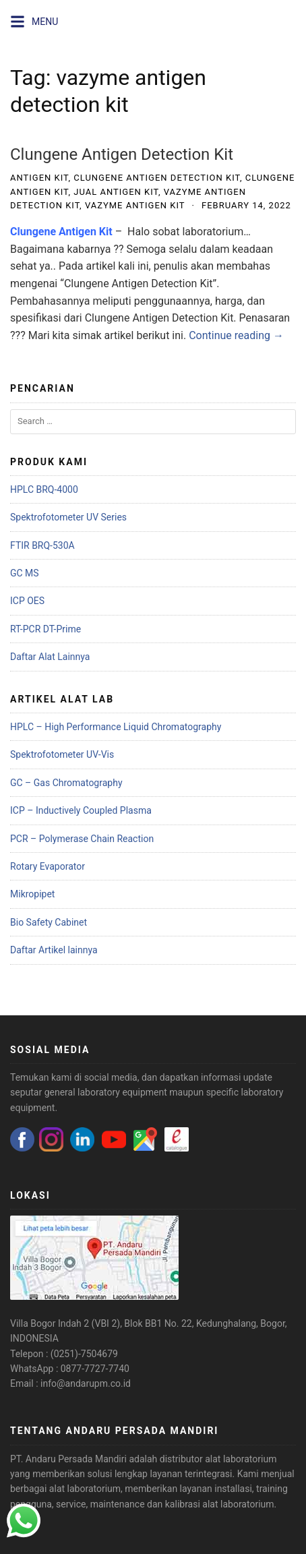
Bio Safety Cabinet (48, 922)
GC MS (24, 573)
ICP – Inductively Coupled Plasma (81, 810)
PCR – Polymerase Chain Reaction (82, 838)
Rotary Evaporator (47, 866)
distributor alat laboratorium (218, 1459)
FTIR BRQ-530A (42, 545)
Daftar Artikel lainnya (54, 950)
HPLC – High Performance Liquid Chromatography (115, 726)
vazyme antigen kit (135, 205)
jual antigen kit (115, 192)
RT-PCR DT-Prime (45, 629)
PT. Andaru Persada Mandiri (68, 1459)
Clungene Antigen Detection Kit (121, 154)
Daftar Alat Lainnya (50, 656)
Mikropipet (32, 894)
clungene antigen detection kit (156, 178)
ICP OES (27, 600)
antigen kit (39, 178)
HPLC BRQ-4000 (44, 489)
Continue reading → (236, 335)
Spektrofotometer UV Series (68, 517)
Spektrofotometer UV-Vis (62, 754)
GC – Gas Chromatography (66, 782)
